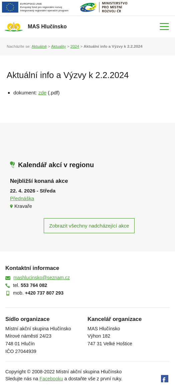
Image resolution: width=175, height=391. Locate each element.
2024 (74, 46)
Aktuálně (39, 46)
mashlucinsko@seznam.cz (41, 277)
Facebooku (51, 378)
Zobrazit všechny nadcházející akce (89, 226)
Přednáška (22, 198)
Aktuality (58, 46)
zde (42, 92)
